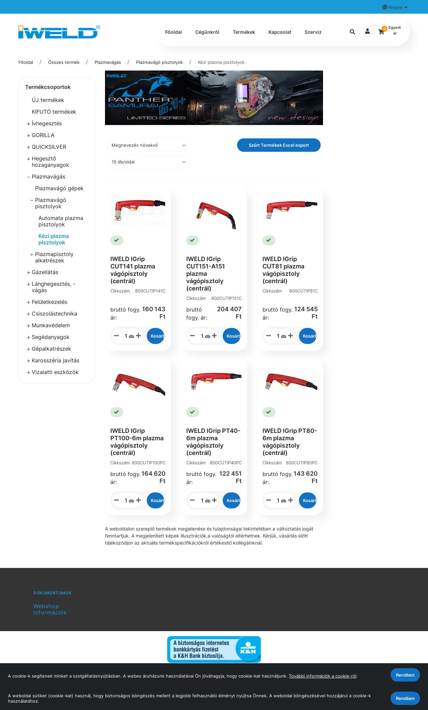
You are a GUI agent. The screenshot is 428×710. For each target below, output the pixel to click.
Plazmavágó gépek (59, 188)
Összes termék (64, 62)
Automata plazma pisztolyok (60, 221)
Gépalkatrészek (51, 348)
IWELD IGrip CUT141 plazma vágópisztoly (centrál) (132, 269)
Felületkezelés (49, 302)
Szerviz (313, 32)
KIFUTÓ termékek (54, 111)
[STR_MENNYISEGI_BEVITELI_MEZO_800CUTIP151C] (200, 336)
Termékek (244, 32)
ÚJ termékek (48, 100)
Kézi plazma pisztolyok (221, 62)
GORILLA (43, 135)
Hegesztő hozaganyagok (50, 161)
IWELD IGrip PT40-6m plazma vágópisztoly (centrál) (213, 441)
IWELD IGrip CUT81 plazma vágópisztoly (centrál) (283, 269)
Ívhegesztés (47, 123)
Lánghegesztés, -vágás (53, 286)
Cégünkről (207, 32)
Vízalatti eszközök (55, 372)
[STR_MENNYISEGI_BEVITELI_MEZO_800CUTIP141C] (123, 336)
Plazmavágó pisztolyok (159, 62)
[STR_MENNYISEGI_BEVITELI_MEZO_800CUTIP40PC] (200, 500)
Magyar (395, 7)
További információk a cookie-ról (322, 676)
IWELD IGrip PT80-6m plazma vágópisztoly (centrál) (289, 441)
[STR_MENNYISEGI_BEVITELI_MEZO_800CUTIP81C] (276, 336)
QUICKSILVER (49, 146)
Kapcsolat (280, 32)
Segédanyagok (51, 337)
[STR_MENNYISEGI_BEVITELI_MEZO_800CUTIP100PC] (123, 500)
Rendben (405, 698)
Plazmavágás (108, 62)
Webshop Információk (50, 609)
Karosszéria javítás (55, 360)
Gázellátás (45, 272)
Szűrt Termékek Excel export (279, 145)
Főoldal (173, 32)
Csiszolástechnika (54, 313)
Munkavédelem (51, 325)
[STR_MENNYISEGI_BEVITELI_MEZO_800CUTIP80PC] (276, 500)
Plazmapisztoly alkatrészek (54, 257)
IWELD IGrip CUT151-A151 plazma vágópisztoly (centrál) (205, 273)
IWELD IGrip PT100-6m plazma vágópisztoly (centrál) (137, 441)
